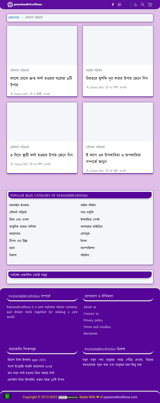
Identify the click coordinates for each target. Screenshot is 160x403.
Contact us (91, 313)
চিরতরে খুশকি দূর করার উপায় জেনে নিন (117, 79)
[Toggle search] (142, 4)
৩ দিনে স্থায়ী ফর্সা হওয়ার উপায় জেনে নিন (41, 155)
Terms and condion (97, 327)
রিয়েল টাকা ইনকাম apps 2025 (27, 360)
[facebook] (112, 4)
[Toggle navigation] (149, 4)
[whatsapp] (119, 4)
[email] (126, 4)
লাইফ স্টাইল (94, 70)
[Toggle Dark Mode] (135, 4)
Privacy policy (93, 320)
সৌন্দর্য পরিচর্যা (19, 70)
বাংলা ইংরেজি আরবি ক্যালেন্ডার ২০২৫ (30, 366)
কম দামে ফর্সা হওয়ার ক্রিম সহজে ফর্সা (31, 373)
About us (90, 307)
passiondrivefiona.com (121, 397)
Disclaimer (91, 333)
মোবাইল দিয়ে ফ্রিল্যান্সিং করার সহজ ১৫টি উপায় (36, 379)
